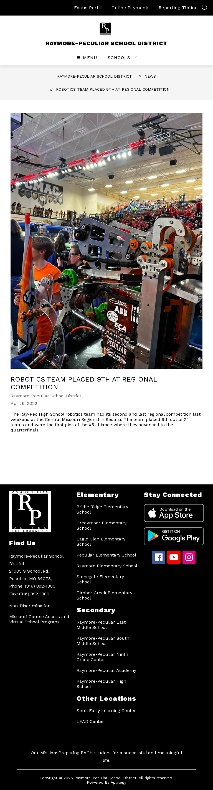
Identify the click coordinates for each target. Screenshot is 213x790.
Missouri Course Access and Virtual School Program (39, 619)
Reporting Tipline (178, 7)
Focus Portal (88, 7)
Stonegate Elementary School (100, 579)
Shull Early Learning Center (106, 710)
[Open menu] (86, 57)
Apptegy (118, 782)
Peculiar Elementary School (106, 555)
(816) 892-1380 (34, 593)
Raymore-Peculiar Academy (106, 670)
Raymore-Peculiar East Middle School (101, 624)
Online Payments (130, 7)
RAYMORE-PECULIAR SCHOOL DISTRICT (94, 76)
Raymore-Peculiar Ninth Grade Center (102, 657)
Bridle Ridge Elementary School (102, 509)
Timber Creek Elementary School (104, 595)
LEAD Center (90, 721)
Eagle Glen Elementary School (101, 541)
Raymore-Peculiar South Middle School (103, 641)
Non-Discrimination (29, 605)
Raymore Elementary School (107, 565)
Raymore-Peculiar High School (101, 684)
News (150, 76)
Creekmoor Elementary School (101, 525)
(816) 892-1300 (40, 586)
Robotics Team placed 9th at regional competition (112, 89)
